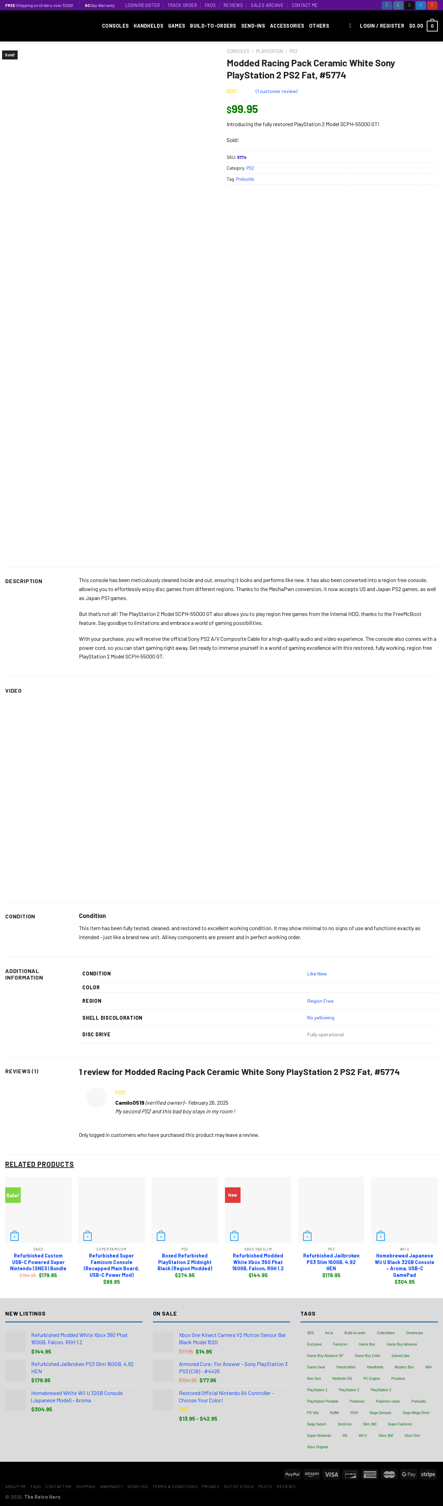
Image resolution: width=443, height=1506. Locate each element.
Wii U (363, 1436)
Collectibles (386, 1333)
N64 (428, 1367)
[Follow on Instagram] (398, 5)
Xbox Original (317, 1447)
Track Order (182, 5)
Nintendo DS (342, 1379)
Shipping (86, 1486)
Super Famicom (400, 1424)
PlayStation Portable (322, 1401)
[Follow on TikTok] (409, 5)
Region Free (320, 1001)
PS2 (293, 51)
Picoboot (398, 1379)
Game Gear (316, 1367)
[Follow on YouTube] (432, 5)
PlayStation (269, 51)
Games (176, 26)
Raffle (334, 1413)
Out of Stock (239, 1486)
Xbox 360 (386, 1436)
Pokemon (357, 1401)
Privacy (210, 1486)
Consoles (115, 26)
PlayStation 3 (381, 1390)
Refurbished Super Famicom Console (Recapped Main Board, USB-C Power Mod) (111, 1265)
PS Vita (312, 1413)
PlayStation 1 (317, 1390)
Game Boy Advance (402, 1344)
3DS (310, 1333)
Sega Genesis (380, 1413)
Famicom (340, 1344)
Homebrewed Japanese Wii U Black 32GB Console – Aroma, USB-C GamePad (404, 1265)
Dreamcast (414, 1333)
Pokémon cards (388, 1401)
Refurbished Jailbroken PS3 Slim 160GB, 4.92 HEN (331, 1262)
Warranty (111, 1486)
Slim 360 (370, 1424)
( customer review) (276, 91)
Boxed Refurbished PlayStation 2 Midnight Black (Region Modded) (184, 1262)
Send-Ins (253, 26)
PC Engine (371, 1379)
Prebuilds (245, 179)
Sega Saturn (316, 1424)
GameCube (400, 1356)
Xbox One (412, 1436)
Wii (345, 1436)
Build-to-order (355, 1333)
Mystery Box (404, 1367)
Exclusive (314, 1344)
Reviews (233, 5)
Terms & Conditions (175, 1486)
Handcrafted (346, 1367)
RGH (354, 1413)
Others (319, 26)
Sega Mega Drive (416, 1413)
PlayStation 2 (349, 1390)
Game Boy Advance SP (325, 1356)
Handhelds (148, 26)
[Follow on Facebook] (387, 5)
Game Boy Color (367, 1356)
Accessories (287, 26)
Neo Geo (314, 1379)
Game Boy (367, 1344)
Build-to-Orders (213, 26)
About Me (15, 1486)
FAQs (210, 5)
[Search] (352, 26)
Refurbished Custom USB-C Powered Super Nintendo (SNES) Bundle (38, 1262)
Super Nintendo (319, 1436)
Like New (317, 973)
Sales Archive (267, 5)
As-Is (329, 1333)
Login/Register (142, 5)
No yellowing (320, 1017)
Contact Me (305, 5)
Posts (265, 1486)
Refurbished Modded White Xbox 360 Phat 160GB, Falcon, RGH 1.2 (258, 1262)
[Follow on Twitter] (421, 5)
